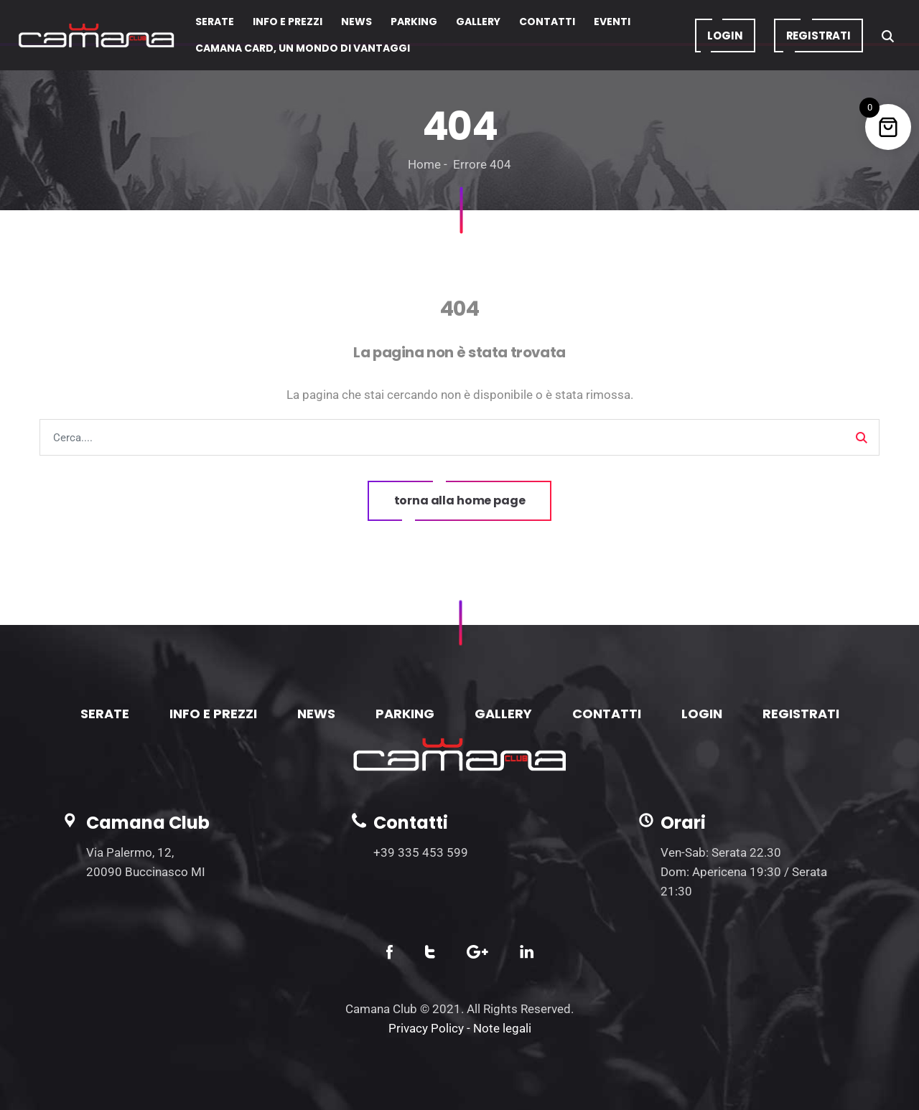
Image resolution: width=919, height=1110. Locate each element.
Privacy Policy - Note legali (459, 1028)
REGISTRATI (800, 714)
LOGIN (701, 714)
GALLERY (503, 714)
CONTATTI (606, 714)
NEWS (316, 714)
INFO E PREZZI (213, 714)
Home (424, 164)
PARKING (404, 714)
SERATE (104, 714)
